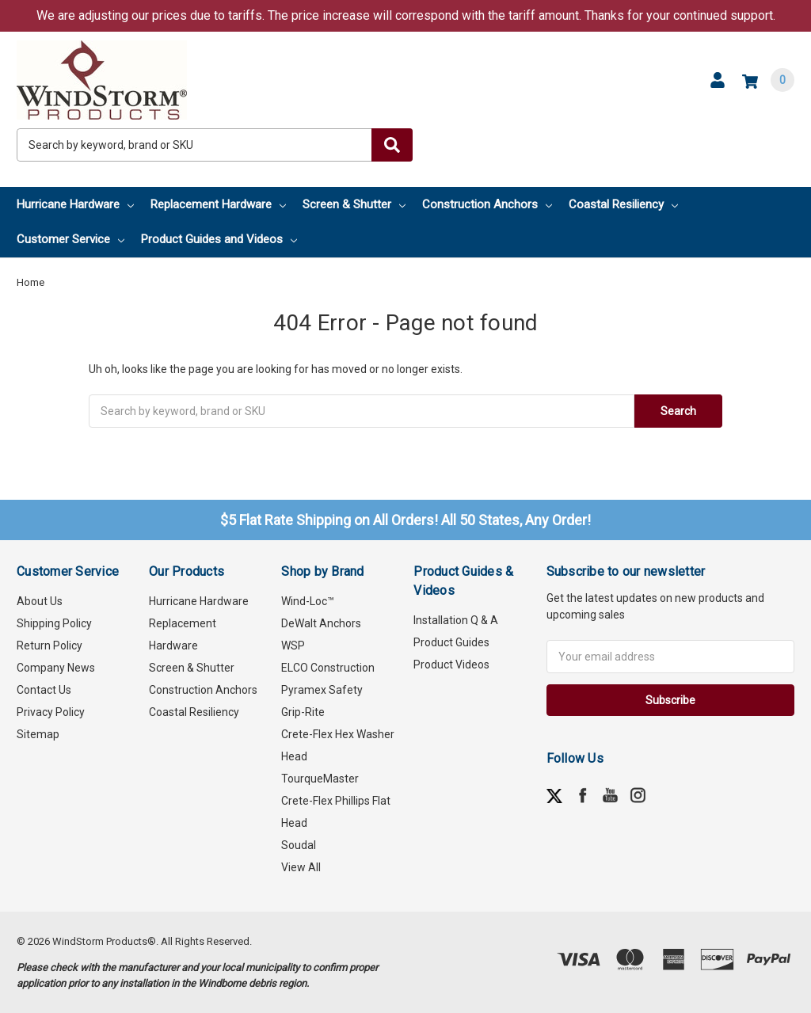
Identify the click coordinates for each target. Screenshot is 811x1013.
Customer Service (70, 239)
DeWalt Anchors (321, 623)
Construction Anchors (487, 204)
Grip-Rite (303, 712)
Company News (56, 667)
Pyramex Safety (322, 690)
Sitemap (38, 734)
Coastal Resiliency (623, 204)
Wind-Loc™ (307, 601)
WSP (293, 645)
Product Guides (451, 642)
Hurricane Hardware (75, 204)
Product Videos (451, 664)
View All (301, 867)
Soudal (298, 845)
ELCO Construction (328, 667)
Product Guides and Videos (219, 239)
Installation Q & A (455, 620)
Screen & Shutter (354, 204)
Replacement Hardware (218, 204)
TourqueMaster (320, 778)
